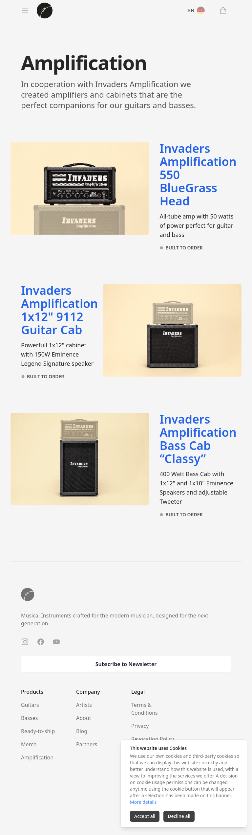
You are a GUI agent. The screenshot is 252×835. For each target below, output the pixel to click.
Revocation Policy (152, 739)
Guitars (30, 704)
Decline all (179, 816)
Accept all (144, 816)
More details (143, 802)
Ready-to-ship (38, 731)
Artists (84, 704)
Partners (86, 744)
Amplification (37, 757)
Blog (81, 731)
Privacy (140, 726)
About (83, 718)
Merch (28, 744)
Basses (29, 718)
